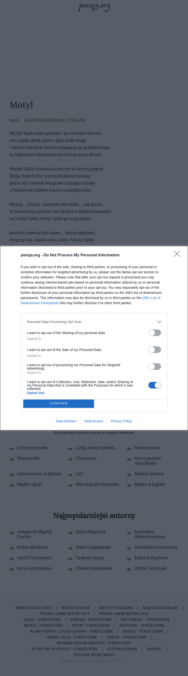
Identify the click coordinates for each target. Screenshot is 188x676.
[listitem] (94, 322)
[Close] (178, 255)
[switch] (154, 332)
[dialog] (94, 338)
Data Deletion (66, 421)
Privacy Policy (121, 421)
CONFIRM (58, 403)
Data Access (93, 421)
